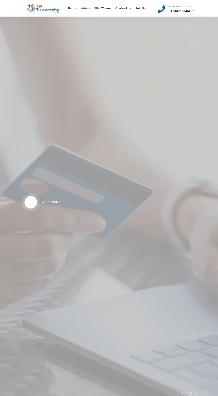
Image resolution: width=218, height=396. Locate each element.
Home (72, 8)
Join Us (140, 8)
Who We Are (102, 8)
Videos (85, 8)
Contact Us (123, 8)
